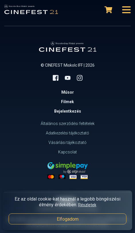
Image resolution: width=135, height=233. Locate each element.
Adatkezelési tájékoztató (67, 133)
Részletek (87, 205)
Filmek (67, 101)
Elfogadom (68, 219)
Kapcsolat (67, 152)
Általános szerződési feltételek (68, 123)
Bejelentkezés (67, 111)
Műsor (67, 92)
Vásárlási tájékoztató (67, 142)
